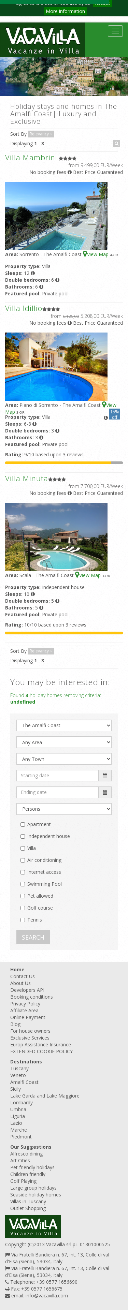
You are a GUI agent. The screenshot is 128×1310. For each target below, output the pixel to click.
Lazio (16, 1123)
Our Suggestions (31, 1147)
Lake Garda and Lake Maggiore (45, 1095)
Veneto (18, 1075)
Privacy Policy (25, 1003)
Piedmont (21, 1136)
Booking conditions (31, 996)
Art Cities (20, 1160)
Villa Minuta (26, 478)
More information (65, 11)
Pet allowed (40, 896)
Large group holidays (33, 1187)
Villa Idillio (23, 308)
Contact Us (22, 976)
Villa (31, 848)
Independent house (48, 836)
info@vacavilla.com (47, 1295)
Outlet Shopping (28, 1208)
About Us (20, 983)
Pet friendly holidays (32, 1167)
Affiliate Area (24, 1010)
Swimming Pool (44, 884)
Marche (18, 1130)
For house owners (30, 1031)
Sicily (15, 1089)
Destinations (26, 1061)
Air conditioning (44, 860)
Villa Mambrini (31, 157)
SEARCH (33, 937)
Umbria (18, 1109)
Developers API (27, 990)
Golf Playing (23, 1181)
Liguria (17, 1116)
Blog (15, 1024)
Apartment (39, 824)
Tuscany (19, 1068)
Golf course (40, 907)
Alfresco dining (26, 1153)
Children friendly (27, 1174)
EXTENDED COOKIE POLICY (41, 1051)
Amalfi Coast (24, 1082)
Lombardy (21, 1102)
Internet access (44, 872)
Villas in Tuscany (28, 1201)
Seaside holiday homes (35, 1194)
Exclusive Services (29, 1037)
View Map (96, 254)
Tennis (34, 919)
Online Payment (27, 1017)
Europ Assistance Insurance (40, 1044)
